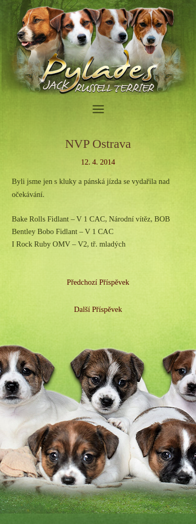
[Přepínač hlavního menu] (98, 109)
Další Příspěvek (98, 309)
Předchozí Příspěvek (98, 282)
